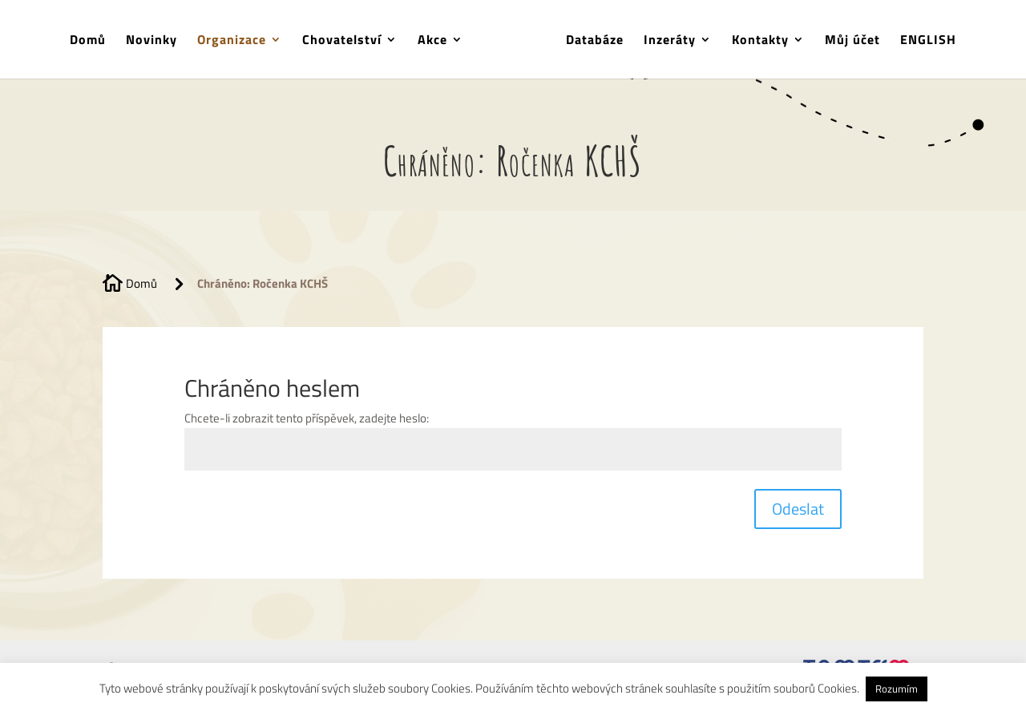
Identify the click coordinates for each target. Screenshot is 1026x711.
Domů (88, 41)
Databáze (595, 41)
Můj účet (852, 41)
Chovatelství (342, 41)
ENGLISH (928, 41)
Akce (432, 41)
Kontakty (760, 41)
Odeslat (798, 508)
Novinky (151, 41)
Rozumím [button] (896, 689)
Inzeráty (670, 41)
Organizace (231, 41)
